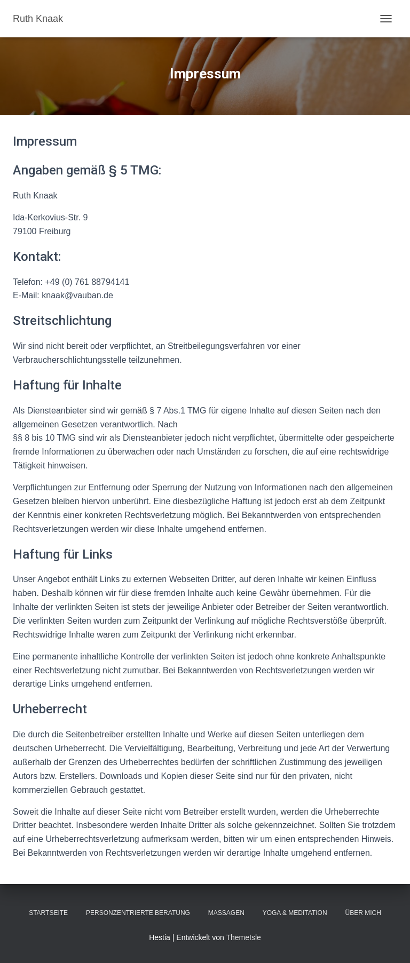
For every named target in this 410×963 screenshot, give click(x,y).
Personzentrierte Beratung (138, 913)
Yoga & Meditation (295, 913)
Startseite (48, 913)
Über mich (363, 913)
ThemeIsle (243, 937)
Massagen (226, 913)
